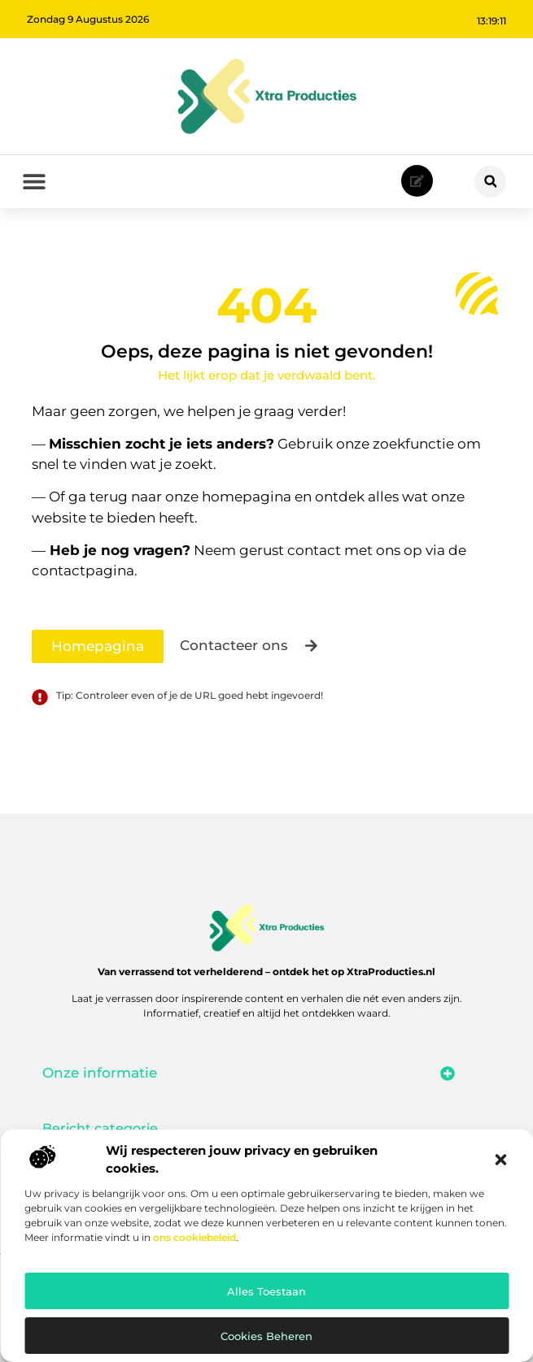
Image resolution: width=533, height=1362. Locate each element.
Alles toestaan (266, 1291)
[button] (500, 1160)
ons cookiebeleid (194, 1237)
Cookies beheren (266, 1335)
